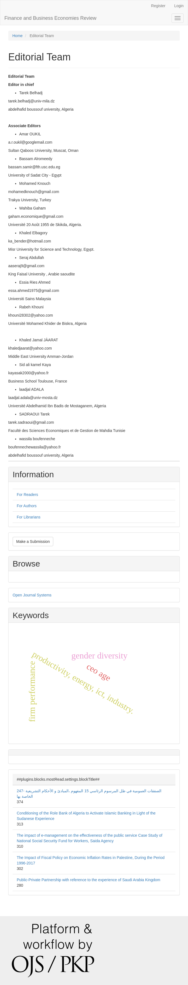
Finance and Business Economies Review (50, 18)
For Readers (27, 494)
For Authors (27, 506)
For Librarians (28, 517)
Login (179, 6)
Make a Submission (33, 541)
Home (17, 36)
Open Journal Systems (32, 595)
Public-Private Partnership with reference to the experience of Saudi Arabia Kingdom (88, 880)
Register (158, 6)
